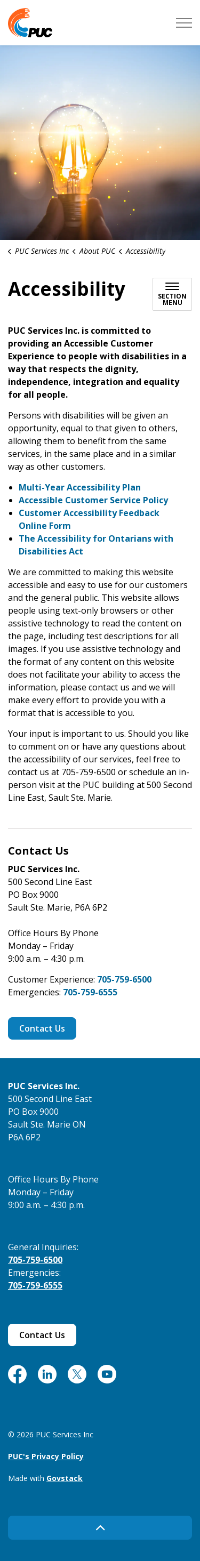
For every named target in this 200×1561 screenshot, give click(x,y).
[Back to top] (100, 1528)
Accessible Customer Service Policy (93, 500)
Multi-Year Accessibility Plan (80, 487)
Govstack (64, 1478)
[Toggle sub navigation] (172, 294)
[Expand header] (184, 22)
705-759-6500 (124, 979)
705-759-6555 (90, 992)
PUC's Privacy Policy (46, 1456)
